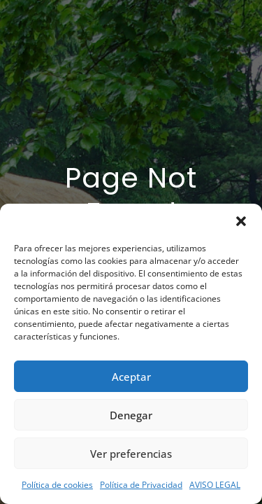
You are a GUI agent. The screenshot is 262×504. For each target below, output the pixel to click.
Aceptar (131, 377)
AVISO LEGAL (214, 485)
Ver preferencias (131, 454)
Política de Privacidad (141, 485)
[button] (241, 221)
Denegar (131, 415)
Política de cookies (57, 485)
